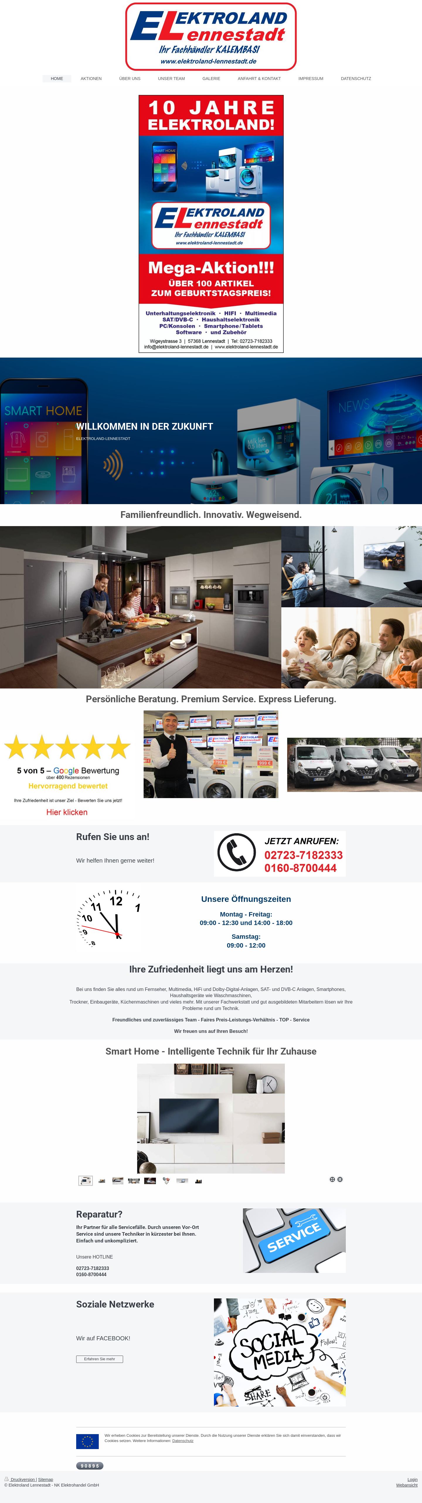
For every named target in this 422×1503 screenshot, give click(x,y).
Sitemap (45, 1479)
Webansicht (407, 1485)
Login (413, 1479)
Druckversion (20, 1479)
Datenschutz (182, 1441)
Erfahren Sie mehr (99, 1359)
